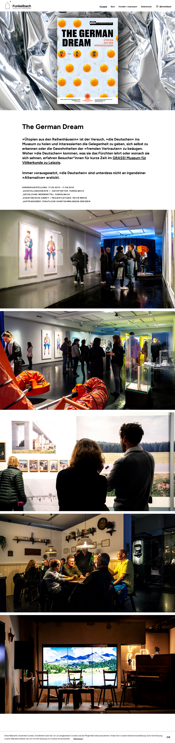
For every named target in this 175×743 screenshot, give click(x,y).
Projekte (103, 7)
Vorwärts (162, 132)
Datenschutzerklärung (137, 736)
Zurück (12, 132)
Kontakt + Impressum (128, 7)
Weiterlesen (78, 739)
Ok (169, 737)
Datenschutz (146, 7)
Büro (113, 7)
